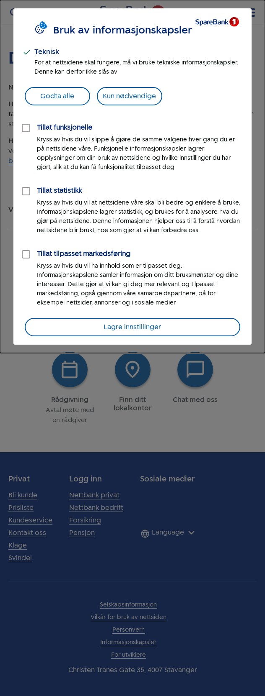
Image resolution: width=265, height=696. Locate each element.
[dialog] (132, 176)
